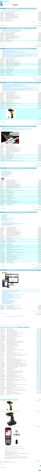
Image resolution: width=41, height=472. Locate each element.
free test (13, 316)
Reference (20, 327)
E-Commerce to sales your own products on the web (13, 305)
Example (18, 103)
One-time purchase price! (37, 26)
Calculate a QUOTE (4, 467)
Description (26, 327)
